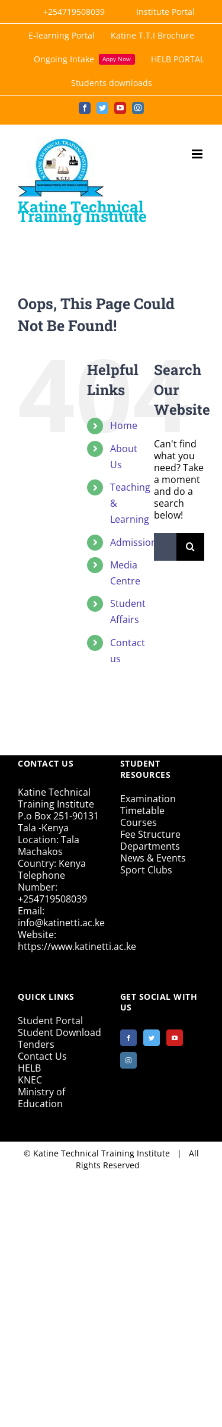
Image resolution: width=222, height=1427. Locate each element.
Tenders (36, 1044)
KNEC (30, 1080)
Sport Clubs (146, 870)
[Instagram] (128, 1060)
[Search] (190, 547)
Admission (133, 542)
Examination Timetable (148, 804)
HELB (29, 1068)
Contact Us (42, 1056)
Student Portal (50, 1020)
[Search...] (165, 547)
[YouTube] (174, 1037)
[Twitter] (151, 1037)
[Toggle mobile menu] (198, 154)
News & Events (153, 858)
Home (123, 425)
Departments (150, 846)
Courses (138, 822)
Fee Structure (150, 834)
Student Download (59, 1032)
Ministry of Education (41, 1098)
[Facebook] (128, 1037)
